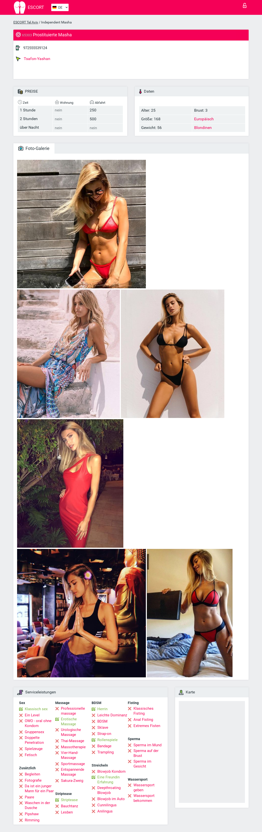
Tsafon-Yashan (33, 58)
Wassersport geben (144, 787)
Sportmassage (73, 764)
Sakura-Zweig (72, 780)
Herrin (102, 709)
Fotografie (33, 780)
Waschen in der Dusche (37, 805)
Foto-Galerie (34, 148)
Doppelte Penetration (34, 740)
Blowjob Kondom (111, 771)
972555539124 (35, 48)
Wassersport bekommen (144, 798)
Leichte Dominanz (112, 715)
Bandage (104, 746)
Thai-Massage (72, 741)
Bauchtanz (69, 806)
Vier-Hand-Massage (69, 755)
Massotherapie (73, 747)
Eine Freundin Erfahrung (108, 779)
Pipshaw (32, 814)
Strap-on (104, 733)
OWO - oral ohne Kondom (38, 723)
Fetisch (31, 755)
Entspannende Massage (72, 772)
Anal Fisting (143, 719)
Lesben (67, 812)
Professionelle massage (73, 711)
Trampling (105, 752)
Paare (29, 797)
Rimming (32, 820)
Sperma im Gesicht (142, 764)
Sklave (102, 727)
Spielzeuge (34, 749)
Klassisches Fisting (143, 711)
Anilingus (105, 811)
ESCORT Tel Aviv (25, 22)
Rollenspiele (107, 740)
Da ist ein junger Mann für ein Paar (39, 788)
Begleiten (32, 774)
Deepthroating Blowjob (109, 790)
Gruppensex (34, 732)
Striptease (69, 800)
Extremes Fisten (146, 726)
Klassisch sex (36, 709)
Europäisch (204, 119)
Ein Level (32, 715)
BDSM (102, 721)
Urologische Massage (71, 732)
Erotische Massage (69, 721)
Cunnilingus (107, 805)
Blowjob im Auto (111, 799)
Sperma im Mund (147, 745)
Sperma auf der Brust (145, 753)
